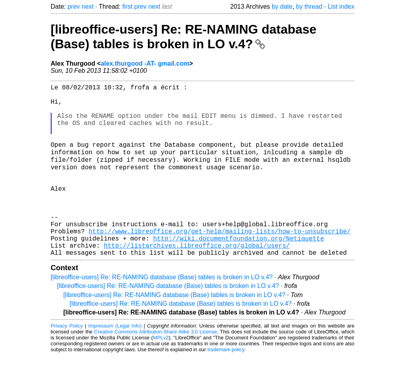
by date (282, 6)
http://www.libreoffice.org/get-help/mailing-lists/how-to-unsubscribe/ (219, 262)
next (87, 6)
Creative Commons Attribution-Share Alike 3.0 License (155, 368)
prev (74, 6)
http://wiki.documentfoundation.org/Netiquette (238, 271)
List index (340, 6)
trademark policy (225, 386)
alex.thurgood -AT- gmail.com (145, 63)
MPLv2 (161, 374)
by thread (309, 6)
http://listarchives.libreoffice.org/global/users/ (197, 280)
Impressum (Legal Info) (115, 362)
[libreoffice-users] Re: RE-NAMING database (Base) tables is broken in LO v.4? (183, 36)
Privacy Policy (67, 362)
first (127, 6)
